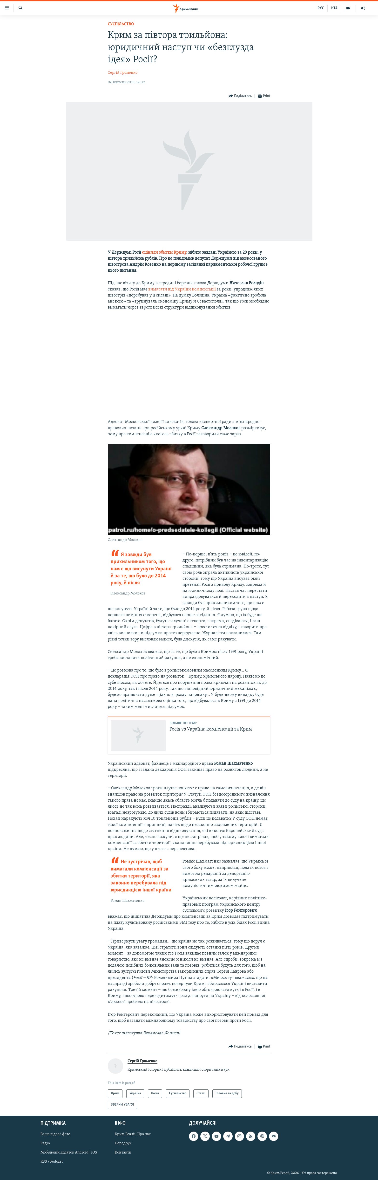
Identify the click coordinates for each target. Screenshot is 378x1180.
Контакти (123, 1153)
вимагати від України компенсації (182, 289)
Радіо (45, 1143)
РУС (320, 8)
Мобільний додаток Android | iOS (68, 1153)
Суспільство (121, 24)
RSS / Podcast (51, 1162)
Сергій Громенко (122, 73)
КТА (334, 8)
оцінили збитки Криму (164, 252)
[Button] (240, 96)
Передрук (123, 1143)
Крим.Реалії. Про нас (133, 1134)
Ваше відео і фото (55, 1134)
